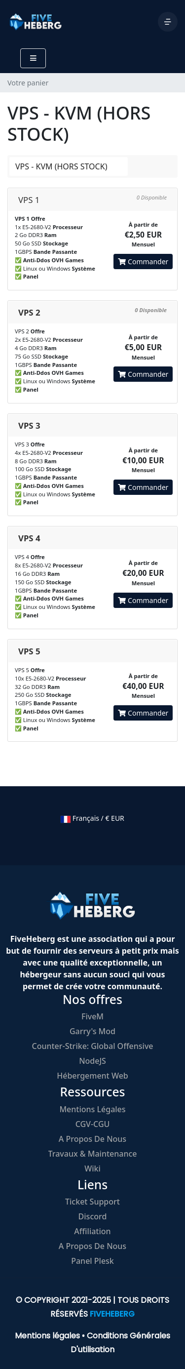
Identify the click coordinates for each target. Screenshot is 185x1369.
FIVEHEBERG (112, 1314)
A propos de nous (92, 1138)
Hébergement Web (92, 1075)
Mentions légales (92, 1109)
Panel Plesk (92, 1260)
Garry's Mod (92, 1031)
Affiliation (92, 1231)
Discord (92, 1216)
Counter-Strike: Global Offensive (92, 1046)
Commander (143, 261)
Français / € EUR (92, 818)
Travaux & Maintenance (92, 1153)
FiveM (92, 1016)
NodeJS (92, 1060)
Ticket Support (92, 1201)
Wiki (92, 1168)
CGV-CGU (92, 1124)
